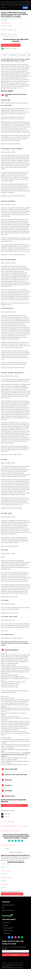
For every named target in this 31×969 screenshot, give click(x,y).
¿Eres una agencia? (8, 928)
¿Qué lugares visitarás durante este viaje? (15, 95)
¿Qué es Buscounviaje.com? (8, 905)
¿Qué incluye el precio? (11, 650)
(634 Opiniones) (5, 23)
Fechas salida (22, 54)
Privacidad (4, 962)
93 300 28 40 (7, 922)
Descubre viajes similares (16, 42)
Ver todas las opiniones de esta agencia (12, 894)
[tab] (16, 95)
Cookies (15, 962)
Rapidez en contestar (6, 877)
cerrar (27, 0)
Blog (3, 907)
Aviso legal (21, 962)
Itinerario (4, 54)
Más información (10, 796)
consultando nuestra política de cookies (14, 7)
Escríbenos (6, 816)
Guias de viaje (7, 933)
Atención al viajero (5, 863)
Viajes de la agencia (5, 870)
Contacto (6, 925)
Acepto (25, 7)
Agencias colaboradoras (8, 910)
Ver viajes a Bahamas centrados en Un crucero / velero (14, 826)
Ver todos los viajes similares (8, 821)
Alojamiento (8, 780)
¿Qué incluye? (12, 54)
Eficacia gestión (4, 884)
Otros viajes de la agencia (8, 845)
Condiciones (10, 962)
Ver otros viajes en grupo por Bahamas (10, 830)
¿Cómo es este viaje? (11, 769)
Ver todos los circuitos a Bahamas (11, 45)
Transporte (8, 785)
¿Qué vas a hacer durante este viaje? (16, 774)
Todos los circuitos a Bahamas (14, 805)
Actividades (8, 790)
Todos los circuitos (8, 930)
